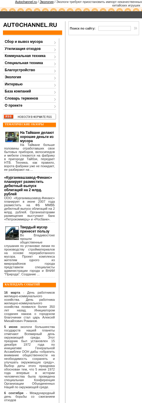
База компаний (18, 91)
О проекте (13, 105)
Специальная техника (24, 63)
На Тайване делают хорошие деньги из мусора (37, 137)
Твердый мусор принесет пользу (34, 229)
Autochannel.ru (26, 2)
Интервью (14, 84)
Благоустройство (20, 70)
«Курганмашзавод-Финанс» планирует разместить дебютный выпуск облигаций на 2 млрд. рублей (28, 186)
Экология (46, 2)
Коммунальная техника (25, 56)
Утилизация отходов (23, 49)
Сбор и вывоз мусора (24, 42)
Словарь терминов (21, 98)
